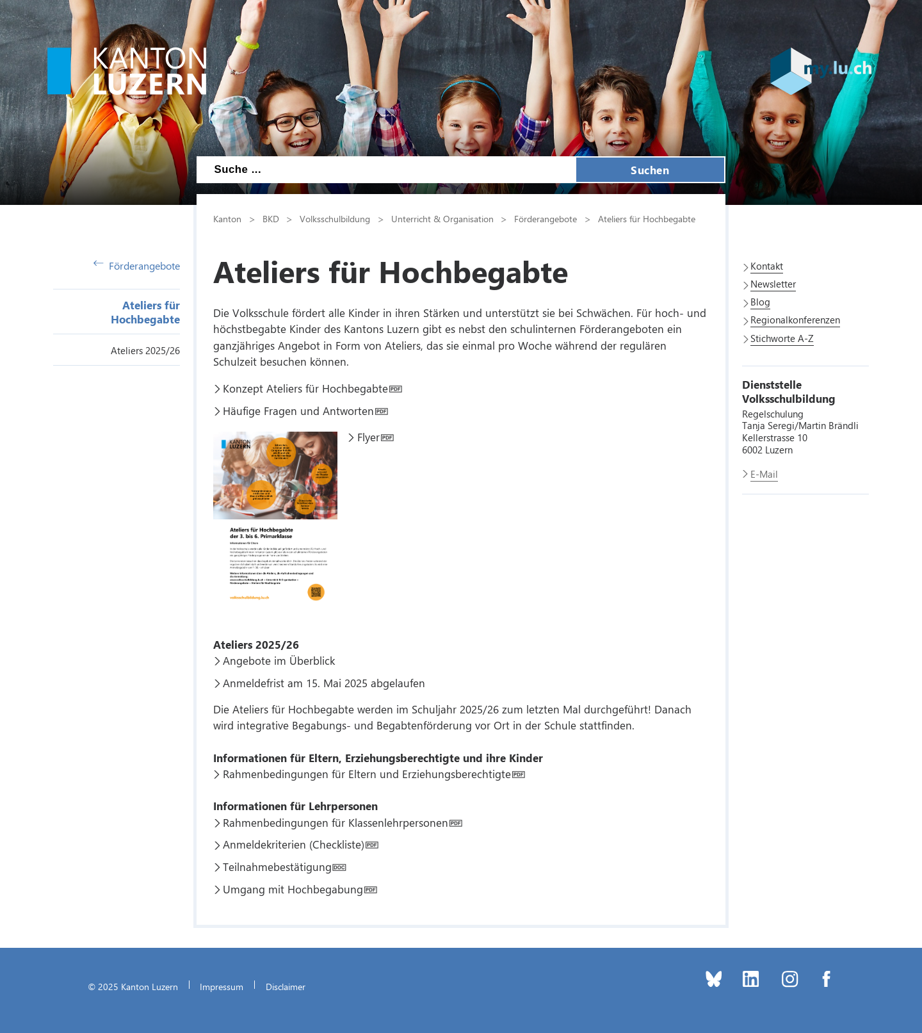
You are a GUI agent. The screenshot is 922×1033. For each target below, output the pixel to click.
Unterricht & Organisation (442, 218)
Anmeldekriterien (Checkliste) (293, 844)
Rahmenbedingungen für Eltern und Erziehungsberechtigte (367, 774)
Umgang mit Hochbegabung (293, 889)
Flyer (368, 437)
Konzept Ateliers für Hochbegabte (305, 388)
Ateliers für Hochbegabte (145, 312)
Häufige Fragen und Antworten (298, 410)
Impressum (221, 986)
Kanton (227, 218)
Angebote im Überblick (279, 660)
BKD (271, 218)
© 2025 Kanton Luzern (133, 986)
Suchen (650, 170)
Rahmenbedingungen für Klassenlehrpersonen (335, 822)
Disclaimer (285, 986)
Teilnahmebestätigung (277, 866)
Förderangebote (136, 265)
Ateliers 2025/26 (145, 350)
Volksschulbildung (335, 218)
